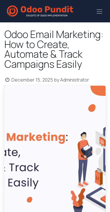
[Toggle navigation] (99, 11)
